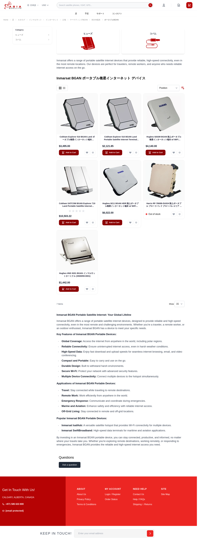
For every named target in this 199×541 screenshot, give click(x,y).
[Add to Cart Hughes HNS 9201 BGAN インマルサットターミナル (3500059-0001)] (69, 289)
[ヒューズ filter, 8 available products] (32, 35)
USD (45, 5)
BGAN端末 (96, 20)
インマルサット (35, 20)
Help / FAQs (139, 499)
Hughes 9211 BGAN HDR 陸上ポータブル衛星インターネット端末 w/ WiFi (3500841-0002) (121, 205)
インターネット (52, 20)
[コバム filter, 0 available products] (32, 39)
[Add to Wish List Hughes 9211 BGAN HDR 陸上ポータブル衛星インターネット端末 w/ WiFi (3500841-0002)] (130, 222)
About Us (81, 494)
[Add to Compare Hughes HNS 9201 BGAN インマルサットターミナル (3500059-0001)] (92, 289)
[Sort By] (168, 88)
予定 (87, 13)
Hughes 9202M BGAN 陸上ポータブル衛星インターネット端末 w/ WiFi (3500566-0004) (163, 138)
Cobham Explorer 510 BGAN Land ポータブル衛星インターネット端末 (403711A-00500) (77, 138)
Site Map (165, 494)
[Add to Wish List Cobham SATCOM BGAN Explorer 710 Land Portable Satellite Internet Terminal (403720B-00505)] (87, 222)
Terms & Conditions (86, 504)
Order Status (111, 499)
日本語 (33, 5)
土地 (64, 20)
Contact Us (138, 494)
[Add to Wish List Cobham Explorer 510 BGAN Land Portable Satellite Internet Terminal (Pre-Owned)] (130, 152)
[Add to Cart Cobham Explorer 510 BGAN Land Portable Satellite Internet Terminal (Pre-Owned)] (112, 152)
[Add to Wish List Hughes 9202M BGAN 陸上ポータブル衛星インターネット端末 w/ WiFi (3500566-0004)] (173, 152)
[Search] (150, 5)
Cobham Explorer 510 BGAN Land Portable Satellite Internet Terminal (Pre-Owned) (120, 138)
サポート (100, 13)
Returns (148, 504)
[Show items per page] (179, 304)
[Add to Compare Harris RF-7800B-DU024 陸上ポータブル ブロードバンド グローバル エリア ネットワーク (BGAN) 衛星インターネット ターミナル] (179, 214)
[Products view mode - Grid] (60, 88)
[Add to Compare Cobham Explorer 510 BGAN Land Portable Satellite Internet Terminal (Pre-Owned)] (136, 152)
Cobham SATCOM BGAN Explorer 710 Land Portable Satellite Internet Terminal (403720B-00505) (77, 205)
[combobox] (105, 5)
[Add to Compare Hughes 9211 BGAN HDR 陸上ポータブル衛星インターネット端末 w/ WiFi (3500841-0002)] (136, 222)
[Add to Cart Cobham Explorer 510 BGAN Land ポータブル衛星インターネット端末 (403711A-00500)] (69, 152)
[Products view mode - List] (64, 88)
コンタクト (117, 13)
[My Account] (164, 5)
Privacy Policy (84, 499)
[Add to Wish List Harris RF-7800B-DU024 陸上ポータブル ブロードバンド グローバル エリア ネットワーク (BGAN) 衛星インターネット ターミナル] (173, 214)
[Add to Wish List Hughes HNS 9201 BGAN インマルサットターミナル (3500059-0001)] (87, 289)
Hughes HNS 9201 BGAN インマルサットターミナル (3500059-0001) (77, 274)
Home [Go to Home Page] (5, 20)
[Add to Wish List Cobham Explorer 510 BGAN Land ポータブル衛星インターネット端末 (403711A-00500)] (87, 152)
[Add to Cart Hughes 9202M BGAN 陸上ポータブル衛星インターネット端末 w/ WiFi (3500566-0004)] (155, 152)
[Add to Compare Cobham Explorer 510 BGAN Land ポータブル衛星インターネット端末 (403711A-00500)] (92, 152)
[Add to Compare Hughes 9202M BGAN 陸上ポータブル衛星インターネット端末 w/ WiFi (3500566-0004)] (179, 152)
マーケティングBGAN (79, 20)
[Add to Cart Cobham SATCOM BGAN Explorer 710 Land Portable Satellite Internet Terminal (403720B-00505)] (69, 222)
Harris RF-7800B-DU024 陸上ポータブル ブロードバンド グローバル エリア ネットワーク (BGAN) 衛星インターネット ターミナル (164, 205)
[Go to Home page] (12, 5)
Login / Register (113, 494)
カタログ (21, 20)
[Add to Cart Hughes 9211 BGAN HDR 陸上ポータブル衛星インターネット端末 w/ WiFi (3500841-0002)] (112, 222)
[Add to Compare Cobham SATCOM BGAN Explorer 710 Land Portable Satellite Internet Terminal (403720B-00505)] (92, 222)
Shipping (137, 504)
